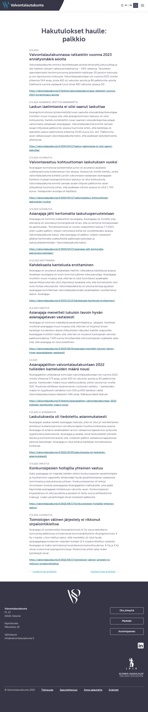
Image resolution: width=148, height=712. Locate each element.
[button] (142, 5)
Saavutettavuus (68, 690)
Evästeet (114, 690)
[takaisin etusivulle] (74, 596)
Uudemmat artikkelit (45, 571)
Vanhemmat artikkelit (102, 571)
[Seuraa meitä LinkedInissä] (141, 645)
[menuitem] (126, 5)
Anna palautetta (93, 690)
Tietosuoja (47, 690)
